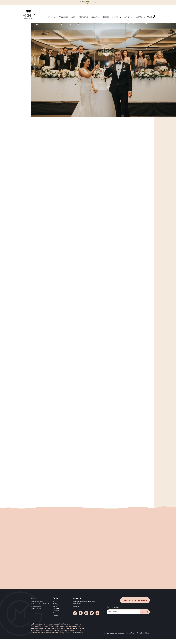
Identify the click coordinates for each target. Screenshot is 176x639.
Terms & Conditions (143, 633)
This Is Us (52, 16)
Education (95, 16)
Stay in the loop (113, 607)
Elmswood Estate (36, 606)
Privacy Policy (130, 633)
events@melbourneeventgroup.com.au (84, 601)
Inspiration (116, 16)
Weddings (63, 16)
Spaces (105, 16)
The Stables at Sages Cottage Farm (41, 604)
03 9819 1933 (145, 16)
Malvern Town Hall (36, 608)
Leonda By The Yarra (36, 601)
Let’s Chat (128, 16)
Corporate (83, 16)
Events (73, 16)
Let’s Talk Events (135, 600)
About (54, 601)
